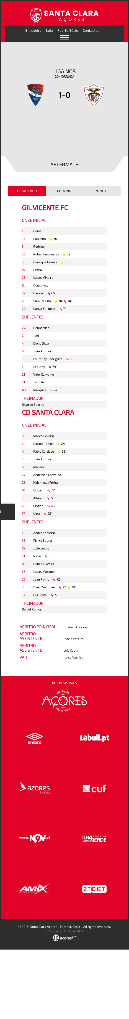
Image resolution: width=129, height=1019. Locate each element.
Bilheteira (33, 30)
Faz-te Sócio (67, 30)
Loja (49, 30)
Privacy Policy (53, 930)
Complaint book (74, 930)
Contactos (91, 30)
